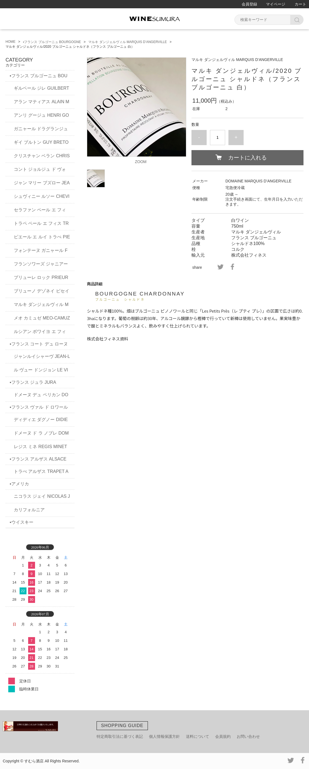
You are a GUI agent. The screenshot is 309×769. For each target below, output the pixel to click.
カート (300, 4)
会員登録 (249, 4)
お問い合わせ (248, 736)
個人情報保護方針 (164, 736)
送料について (197, 736)
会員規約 (223, 736)
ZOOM (140, 161)
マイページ (275, 4)
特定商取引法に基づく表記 (120, 736)
